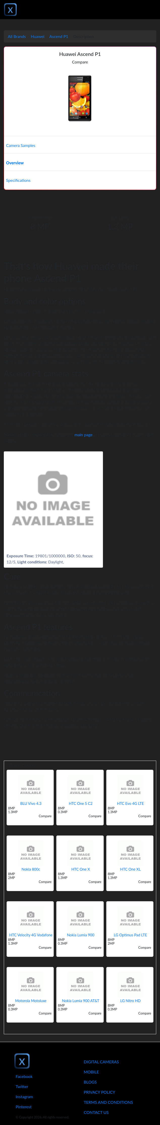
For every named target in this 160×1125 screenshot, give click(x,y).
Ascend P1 (58, 36)
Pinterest (24, 1106)
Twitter (22, 1086)
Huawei (37, 36)
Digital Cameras (101, 1061)
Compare (80, 61)
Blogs (90, 1081)
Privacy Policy (99, 1092)
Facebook (24, 1076)
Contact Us (96, 1112)
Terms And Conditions (108, 1102)
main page (83, 434)
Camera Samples (20, 145)
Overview (15, 162)
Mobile (91, 1071)
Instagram (24, 1096)
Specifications (18, 180)
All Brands (17, 36)
